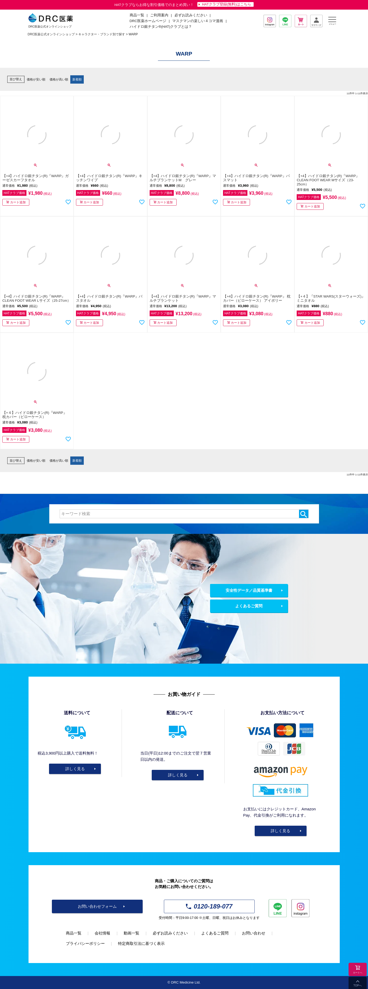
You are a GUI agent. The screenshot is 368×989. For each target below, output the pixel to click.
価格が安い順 (36, 79)
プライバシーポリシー (85, 943)
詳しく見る (75, 768)
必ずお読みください (191, 15)
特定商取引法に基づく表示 (141, 943)
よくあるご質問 (248, 606)
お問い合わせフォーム (97, 906)
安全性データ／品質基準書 (249, 590)
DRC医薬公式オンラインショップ (51, 34)
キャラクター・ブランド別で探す (101, 34)
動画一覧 (131, 933)
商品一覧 (73, 933)
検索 (303, 514)
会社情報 (102, 933)
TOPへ (357, 985)
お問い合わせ (253, 933)
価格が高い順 (59, 79)
